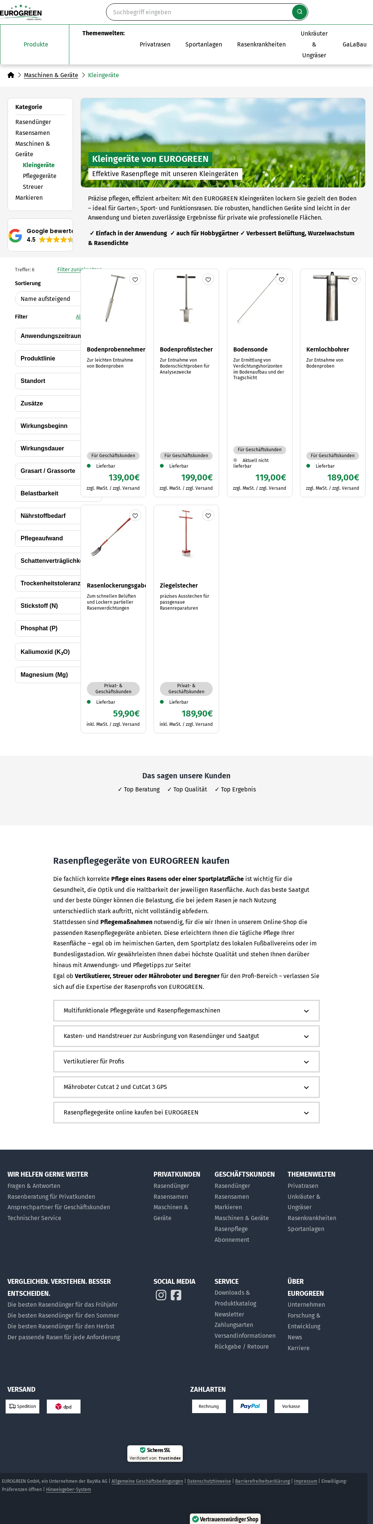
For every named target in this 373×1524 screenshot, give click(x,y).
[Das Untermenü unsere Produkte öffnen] (34, 44)
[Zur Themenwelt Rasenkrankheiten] (261, 44)
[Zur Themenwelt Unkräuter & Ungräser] (314, 44)
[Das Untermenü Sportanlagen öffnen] (204, 44)
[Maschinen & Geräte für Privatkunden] (180, 1213)
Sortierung (58, 293)
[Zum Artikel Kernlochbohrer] (332, 383)
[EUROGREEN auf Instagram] (161, 1297)
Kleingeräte (39, 165)
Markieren (29, 197)
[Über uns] (314, 1305)
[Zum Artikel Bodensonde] (259, 383)
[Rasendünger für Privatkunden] (180, 1186)
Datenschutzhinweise (209, 1481)
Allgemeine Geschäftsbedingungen (147, 1481)
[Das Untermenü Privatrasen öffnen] (155, 44)
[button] (43, 235)
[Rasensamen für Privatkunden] (180, 1197)
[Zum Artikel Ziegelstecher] (186, 619)
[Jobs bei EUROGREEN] (314, 1348)
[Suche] (207, 12)
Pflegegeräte (40, 175)
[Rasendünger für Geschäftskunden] (247, 1186)
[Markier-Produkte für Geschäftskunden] (247, 1207)
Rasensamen (32, 132)
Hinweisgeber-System (68, 1489)
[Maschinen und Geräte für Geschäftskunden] (247, 1218)
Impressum (305, 1481)
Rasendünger (33, 122)
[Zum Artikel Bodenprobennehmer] (113, 383)
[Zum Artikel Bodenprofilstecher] (186, 383)
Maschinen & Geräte (51, 75)
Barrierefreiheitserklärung (262, 1481)
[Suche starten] (299, 11)
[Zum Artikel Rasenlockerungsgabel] (113, 619)
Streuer (33, 186)
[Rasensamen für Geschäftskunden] (247, 1197)
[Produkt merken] (135, 279)
